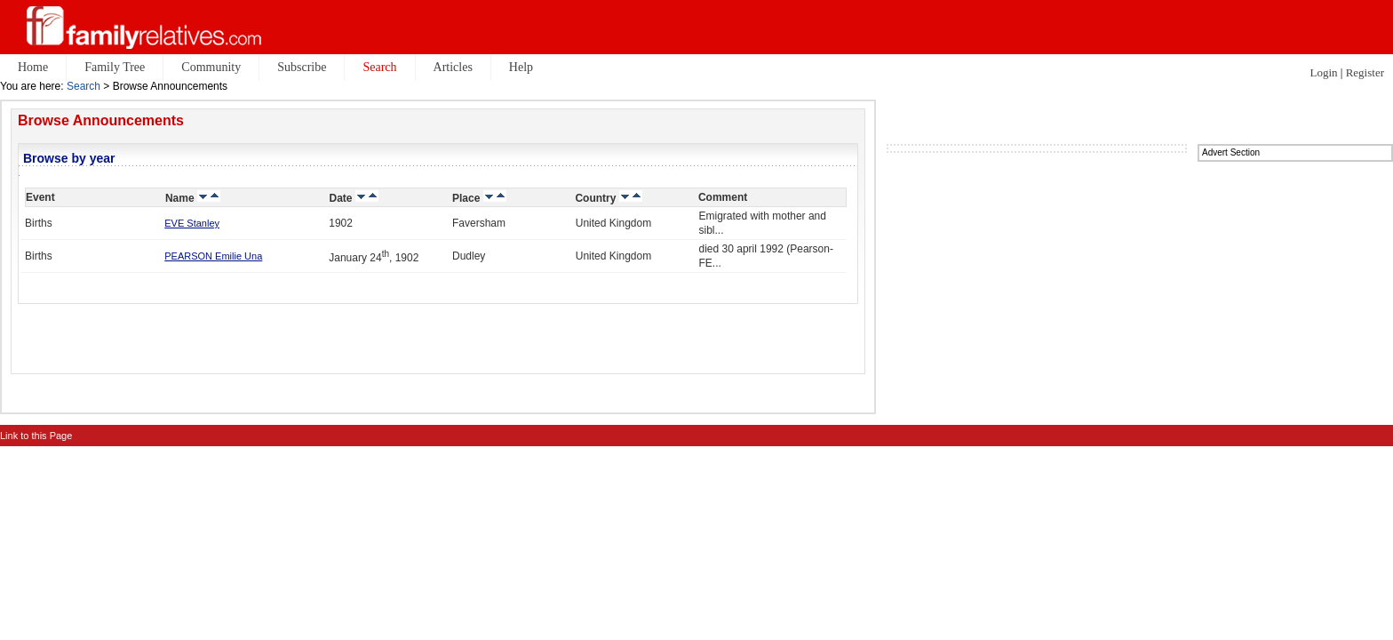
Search (83, 86)
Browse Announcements (101, 120)
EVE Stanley (191, 223)
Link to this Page (36, 435)
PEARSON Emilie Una (213, 256)
